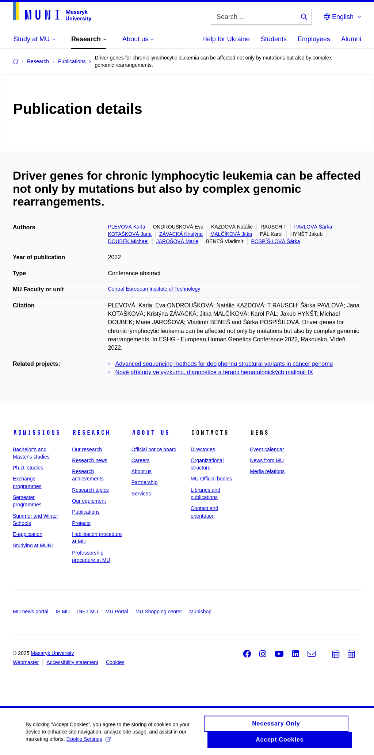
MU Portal (116, 611)
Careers (140, 460)
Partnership (144, 482)
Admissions (36, 433)
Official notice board (153, 449)
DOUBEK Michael (128, 241)
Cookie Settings (88, 742)
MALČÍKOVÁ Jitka (231, 234)
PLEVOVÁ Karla (126, 227)
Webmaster (26, 662)
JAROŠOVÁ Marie (177, 241)
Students (274, 39)
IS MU (63, 611)
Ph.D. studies (28, 468)
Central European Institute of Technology (154, 289)
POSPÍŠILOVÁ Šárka (275, 241)
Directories (203, 449)
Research (91, 433)
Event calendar (267, 449)
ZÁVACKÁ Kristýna (181, 234)
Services (141, 494)
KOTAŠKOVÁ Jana (130, 234)
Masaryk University (52, 653)
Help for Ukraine (226, 39)
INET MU (87, 611)
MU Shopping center (159, 611)
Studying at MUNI (33, 545)
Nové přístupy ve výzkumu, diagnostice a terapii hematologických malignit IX (214, 372)
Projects (81, 523)
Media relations (267, 471)
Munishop (200, 611)
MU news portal (30, 611)
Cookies (115, 662)
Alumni (351, 39)
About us (150, 433)
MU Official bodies (211, 479)
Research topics (90, 490)
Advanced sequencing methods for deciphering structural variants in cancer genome (224, 364)
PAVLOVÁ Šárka (313, 227)
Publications (86, 512)
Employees (314, 39)
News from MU (267, 460)
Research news (89, 460)
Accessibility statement (72, 662)
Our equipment (89, 501)
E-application (27, 534)
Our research (87, 449)
